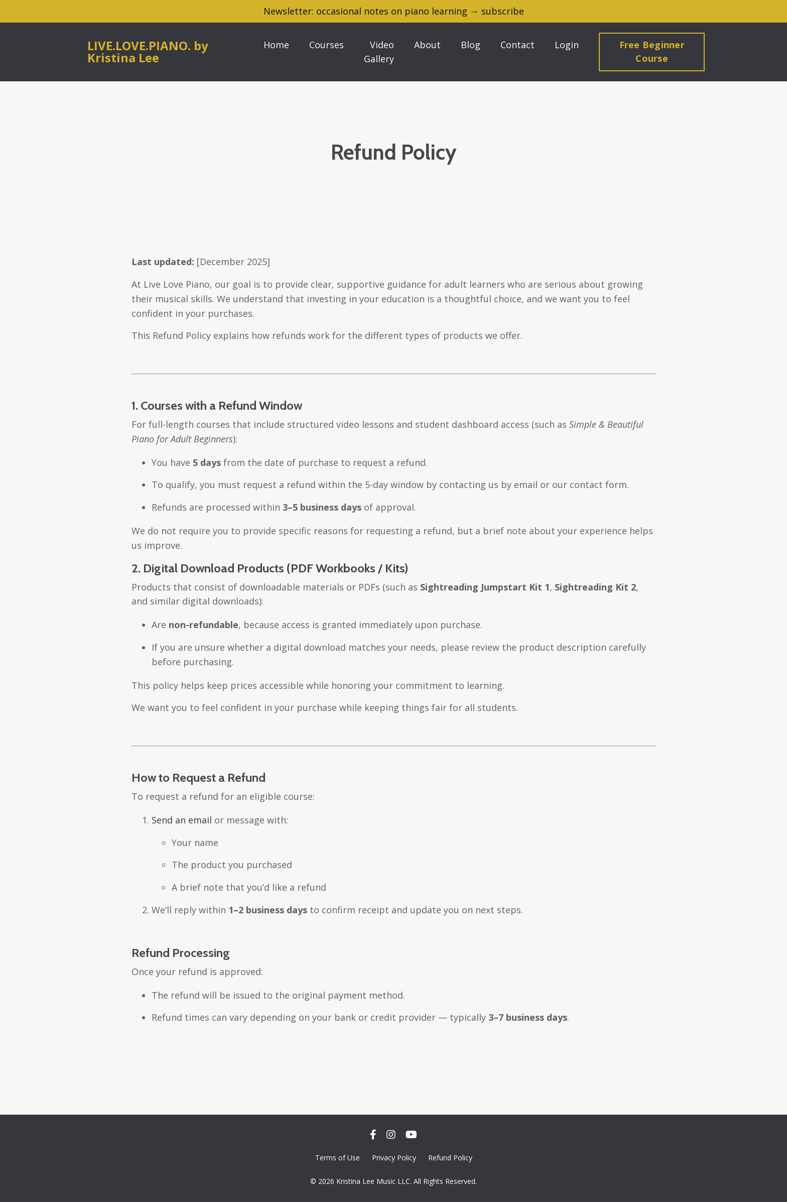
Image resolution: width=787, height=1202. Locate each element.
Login (567, 45)
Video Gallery (379, 52)
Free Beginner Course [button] (652, 51)
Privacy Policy (394, 1157)
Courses (326, 45)
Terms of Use (337, 1157)
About (427, 45)
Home (276, 45)
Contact (517, 45)
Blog (470, 45)
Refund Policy (450, 1157)
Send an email (182, 820)
